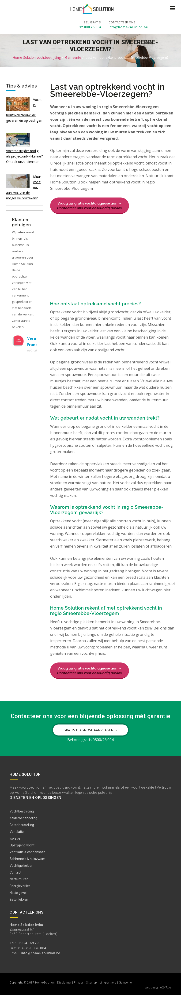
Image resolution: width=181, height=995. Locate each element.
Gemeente (73, 57)
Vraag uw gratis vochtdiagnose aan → (89, 205)
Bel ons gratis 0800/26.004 (90, 740)
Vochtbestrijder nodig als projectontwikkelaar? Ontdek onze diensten (24, 155)
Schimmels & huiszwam (27, 859)
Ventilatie (17, 832)
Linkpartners (107, 983)
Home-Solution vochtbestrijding (37, 57)
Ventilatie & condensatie (27, 852)
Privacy (79, 983)
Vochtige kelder (21, 866)
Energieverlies (20, 886)
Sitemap (91, 983)
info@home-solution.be (128, 27)
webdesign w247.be (158, 988)
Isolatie (15, 839)
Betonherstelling (22, 825)
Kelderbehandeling (23, 818)
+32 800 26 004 (89, 27)
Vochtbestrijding (22, 812)
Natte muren (19, 880)
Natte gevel (18, 893)
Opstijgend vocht (22, 846)
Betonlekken (19, 900)
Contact (15, 873)
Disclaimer (64, 983)
